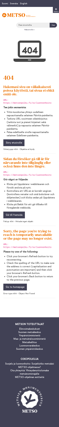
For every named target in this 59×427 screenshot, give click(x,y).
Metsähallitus (29, 342)
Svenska (14, 3)
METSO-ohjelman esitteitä (29, 377)
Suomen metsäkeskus (29, 332)
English (23, 3)
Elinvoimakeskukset (29, 328)
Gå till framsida (14, 214)
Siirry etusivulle (14, 142)
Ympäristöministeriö (29, 335)
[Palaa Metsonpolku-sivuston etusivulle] (18, 15)
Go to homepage (15, 287)
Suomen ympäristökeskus (29, 349)
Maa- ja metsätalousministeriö (29, 338)
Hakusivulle (28, 30)
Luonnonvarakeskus (29, 345)
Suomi (5, 3)
